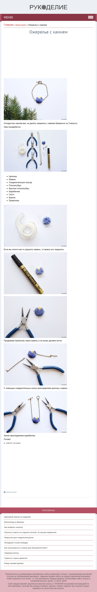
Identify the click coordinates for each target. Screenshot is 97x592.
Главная (8, 24)
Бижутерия (21, 25)
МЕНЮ (8, 17)
